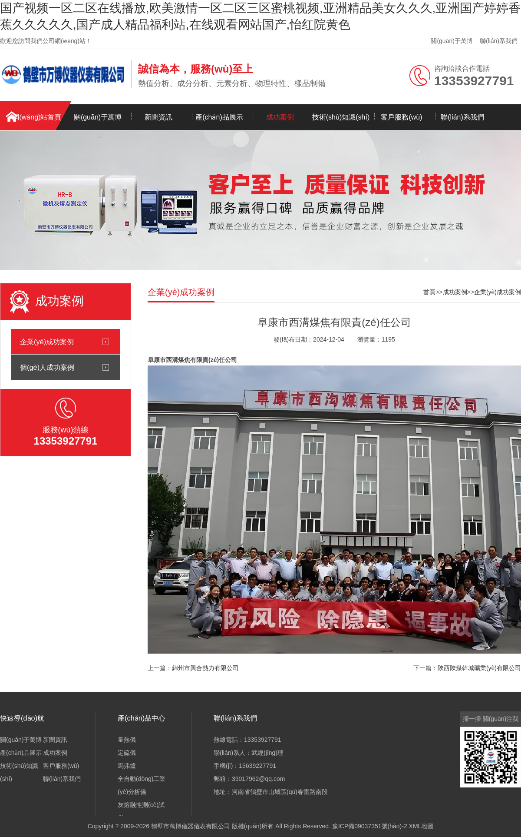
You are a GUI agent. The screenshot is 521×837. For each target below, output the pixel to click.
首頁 (429, 292)
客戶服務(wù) (401, 117)
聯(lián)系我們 (499, 40)
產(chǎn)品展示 (219, 117)
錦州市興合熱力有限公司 (205, 667)
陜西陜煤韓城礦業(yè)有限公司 (479, 667)
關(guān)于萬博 (451, 40)
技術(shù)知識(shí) (340, 117)
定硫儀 (127, 752)
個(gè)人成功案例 (47, 367)
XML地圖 (421, 826)
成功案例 (280, 117)
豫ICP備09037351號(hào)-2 (369, 826)
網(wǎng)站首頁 (36, 117)
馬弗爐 (127, 765)
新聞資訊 (158, 117)
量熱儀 (127, 739)
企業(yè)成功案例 (47, 341)
